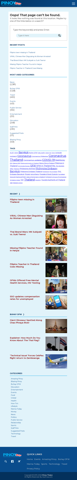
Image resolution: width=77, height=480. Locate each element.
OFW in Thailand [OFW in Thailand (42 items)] (44, 166)
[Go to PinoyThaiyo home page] (14, 3)
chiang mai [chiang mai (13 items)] (48, 152)
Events (12, 101)
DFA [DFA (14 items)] (11, 163)
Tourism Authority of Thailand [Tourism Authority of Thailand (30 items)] (53, 180)
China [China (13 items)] (53, 152)
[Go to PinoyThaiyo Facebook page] (12, 461)
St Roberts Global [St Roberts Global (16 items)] (15, 180)
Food (13, 395)
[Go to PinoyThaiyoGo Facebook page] (19, 461)
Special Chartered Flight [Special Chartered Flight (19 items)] (18, 177)
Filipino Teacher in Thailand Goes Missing (26, 68)
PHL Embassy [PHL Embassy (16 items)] (53, 171)
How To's (14, 403)
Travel (12, 95)
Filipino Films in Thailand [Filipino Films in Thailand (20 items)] (47, 163)
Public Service (15, 108)
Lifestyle (14, 406)
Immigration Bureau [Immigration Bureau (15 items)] (24, 166)
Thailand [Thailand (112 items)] (29, 179)
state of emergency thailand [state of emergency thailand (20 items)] (35, 177)
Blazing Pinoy (15, 140)
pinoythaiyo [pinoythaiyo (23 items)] (35, 174)
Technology (16, 434)
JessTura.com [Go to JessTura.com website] (47, 477)
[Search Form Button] (59, 35)
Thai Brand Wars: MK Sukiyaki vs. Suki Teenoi (27, 60)
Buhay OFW (15, 89)
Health (13, 401)
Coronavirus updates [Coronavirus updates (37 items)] (32, 160)
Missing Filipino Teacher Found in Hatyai (26, 64)
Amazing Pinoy (17, 379)
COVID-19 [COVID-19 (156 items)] (48, 159)
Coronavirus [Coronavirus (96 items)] (24, 155)
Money (13, 412)
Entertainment (16, 114)
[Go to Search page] (5, 461)
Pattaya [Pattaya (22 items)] (16, 169)
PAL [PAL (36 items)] (53, 166)
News (12, 82)
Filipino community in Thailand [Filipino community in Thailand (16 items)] (29, 163)
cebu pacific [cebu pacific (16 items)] (41, 152)
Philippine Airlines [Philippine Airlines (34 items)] (27, 169)
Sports (13, 425)
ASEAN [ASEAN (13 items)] (16, 152)
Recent (14, 194)
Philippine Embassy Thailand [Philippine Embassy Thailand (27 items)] (31, 171)
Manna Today (16, 409)
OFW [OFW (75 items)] (33, 165)
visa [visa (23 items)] (11, 183)
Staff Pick (14, 127)
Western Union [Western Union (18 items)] (18, 183)
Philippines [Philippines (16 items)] (46, 171)
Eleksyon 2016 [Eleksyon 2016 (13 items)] (16, 163)
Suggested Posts (17, 133)
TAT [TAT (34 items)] (22, 180)
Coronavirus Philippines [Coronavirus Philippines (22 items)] (40, 156)
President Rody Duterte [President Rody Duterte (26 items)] (49, 174)
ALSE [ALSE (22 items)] (12, 152)
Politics (14, 417)
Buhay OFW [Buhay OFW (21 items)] (33, 152)
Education (14, 120)
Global (13, 398)
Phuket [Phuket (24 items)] (27, 174)
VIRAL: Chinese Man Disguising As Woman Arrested (30, 56)
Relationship (16, 423)
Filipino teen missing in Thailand (22, 52)
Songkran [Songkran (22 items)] (61, 174)
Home (30, 459)
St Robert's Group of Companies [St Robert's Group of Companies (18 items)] (55, 177)
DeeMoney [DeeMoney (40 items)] (60, 160)
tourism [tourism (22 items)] (38, 180)
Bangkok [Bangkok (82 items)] (24, 152)
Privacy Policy (33, 468)
